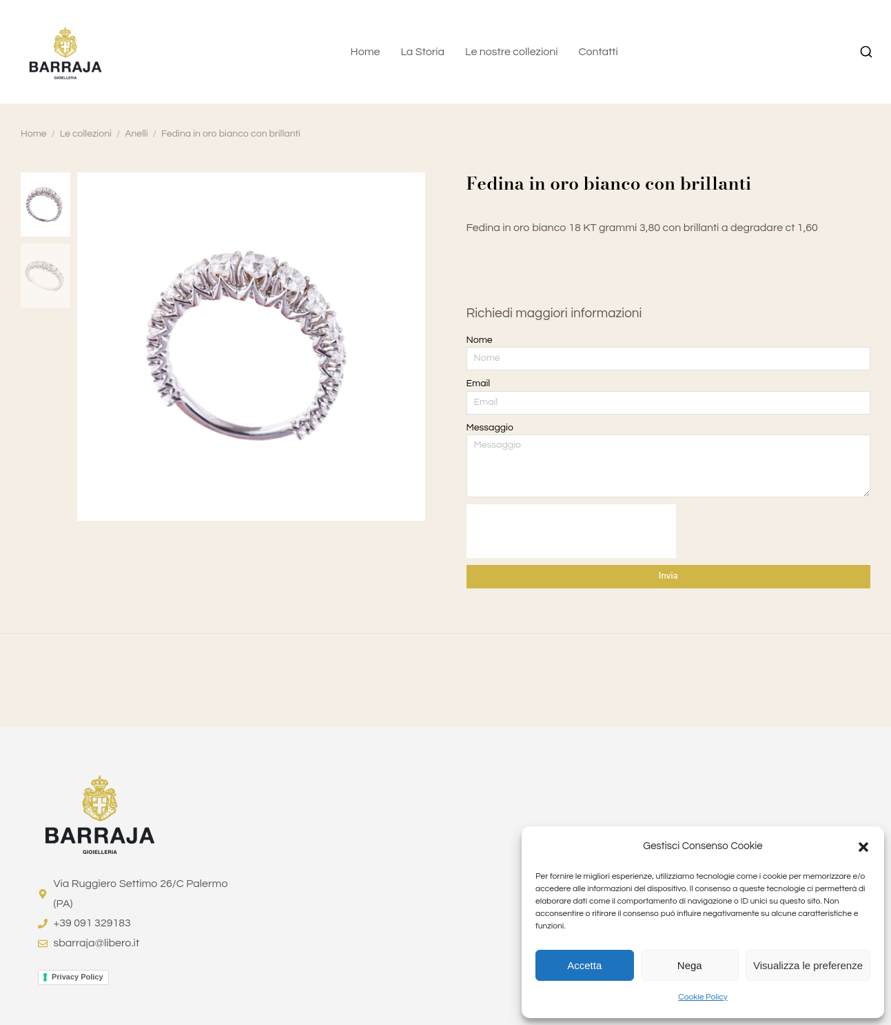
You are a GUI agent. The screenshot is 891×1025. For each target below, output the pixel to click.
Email (479, 383)
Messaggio (490, 427)
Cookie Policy (702, 997)
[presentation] (571, 531)
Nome (480, 340)
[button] (863, 847)
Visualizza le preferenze (808, 965)
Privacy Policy (77, 977)
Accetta (584, 965)
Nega (689, 965)
